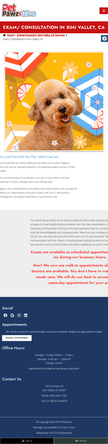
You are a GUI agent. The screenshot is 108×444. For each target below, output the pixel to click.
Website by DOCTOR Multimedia (54, 432)
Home (10, 35)
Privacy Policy (67, 427)
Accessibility (51, 427)
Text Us (81, 441)
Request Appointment (17, 338)
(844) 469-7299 (58, 395)
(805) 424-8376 (58, 401)
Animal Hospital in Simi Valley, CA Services (41, 35)
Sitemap (37, 427)
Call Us (27, 441)
